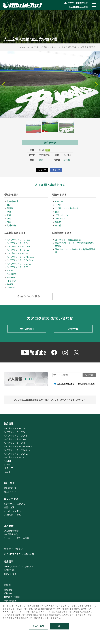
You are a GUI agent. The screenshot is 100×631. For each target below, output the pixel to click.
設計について (10, 488)
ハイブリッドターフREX (18, 239)
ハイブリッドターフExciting (20, 260)
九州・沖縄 (11, 225)
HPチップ (11, 281)
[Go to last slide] (4, 85)
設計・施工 (9, 483)
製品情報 (8, 423)
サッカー (59, 201)
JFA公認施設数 (11, 534)
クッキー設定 (38, 626)
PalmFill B (11, 277)
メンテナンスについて (14, 503)
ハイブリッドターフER (17, 253)
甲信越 (10, 208)
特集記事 (8, 561)
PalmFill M (11, 274)
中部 (9, 212)
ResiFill (10, 284)
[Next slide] (96, 85)
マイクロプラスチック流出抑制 (19, 554)
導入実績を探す (11, 531)
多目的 (58, 222)
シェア (42, 170)
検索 (89, 374)
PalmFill (7, 461)
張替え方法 (9, 507)
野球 (41, 160)
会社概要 (8, 589)
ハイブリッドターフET (17, 267)
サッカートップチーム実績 (16, 538)
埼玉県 (67, 160)
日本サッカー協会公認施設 (68, 239)
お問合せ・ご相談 (12, 597)
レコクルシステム (12, 514)
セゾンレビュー (11, 573)
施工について (10, 491)
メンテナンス (11, 498)
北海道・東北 (12, 201)
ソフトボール (61, 215)
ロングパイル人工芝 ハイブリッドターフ (38, 47)
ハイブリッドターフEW (18, 250)
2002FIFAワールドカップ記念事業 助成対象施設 (74, 244)
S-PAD (10, 270)
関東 (9, 205)
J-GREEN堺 (9, 570)
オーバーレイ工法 (12, 511)
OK (59, 626)
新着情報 (8, 593)
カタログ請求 (26, 328)
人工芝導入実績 (68, 47)
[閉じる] (95, 606)
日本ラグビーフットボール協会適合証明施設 (75, 250)
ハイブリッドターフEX (17, 243)
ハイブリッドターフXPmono (20, 257)
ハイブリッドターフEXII (18, 246)
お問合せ (73, 328)
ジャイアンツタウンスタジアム (18, 566)
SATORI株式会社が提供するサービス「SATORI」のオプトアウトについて (48, 399)
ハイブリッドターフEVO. (19, 263)
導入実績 (8, 525)
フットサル (60, 218)
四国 (9, 222)
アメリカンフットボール (66, 208)
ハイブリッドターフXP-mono (18, 446)
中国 (9, 218)
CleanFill (11, 287)
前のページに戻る (28, 296)
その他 (58, 225)
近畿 (9, 215)
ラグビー (59, 205)
